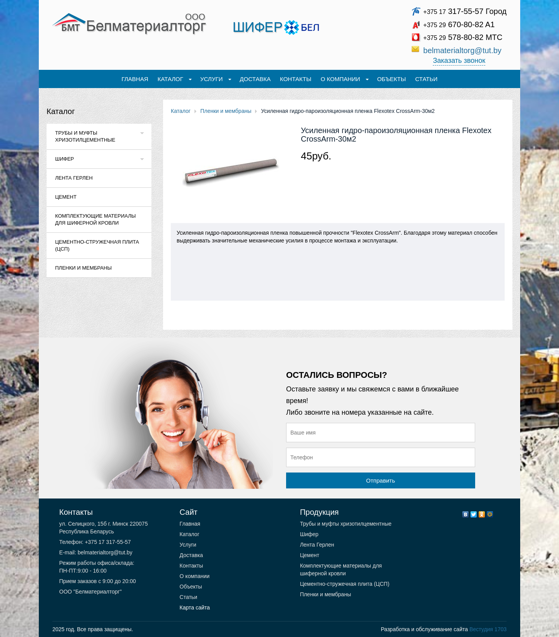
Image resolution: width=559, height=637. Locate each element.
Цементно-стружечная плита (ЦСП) (97, 245)
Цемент (65, 197)
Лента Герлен (74, 178)
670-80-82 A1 (459, 24)
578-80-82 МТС (462, 37)
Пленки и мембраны (83, 268)
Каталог (61, 111)
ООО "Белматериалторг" (90, 592)
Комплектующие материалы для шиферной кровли (95, 219)
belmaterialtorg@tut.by (462, 50)
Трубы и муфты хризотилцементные (85, 136)
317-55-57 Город (465, 11)
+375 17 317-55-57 (107, 542)
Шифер (64, 159)
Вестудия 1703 (488, 629)
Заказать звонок (459, 60)
